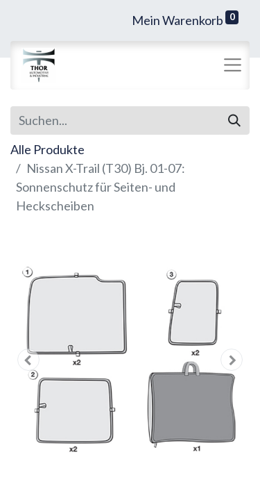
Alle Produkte (47, 149)
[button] (28, 359)
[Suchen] (234, 120)
